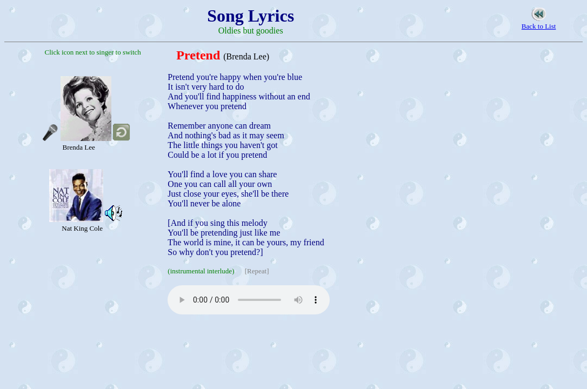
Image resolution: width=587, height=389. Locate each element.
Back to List (539, 26)
